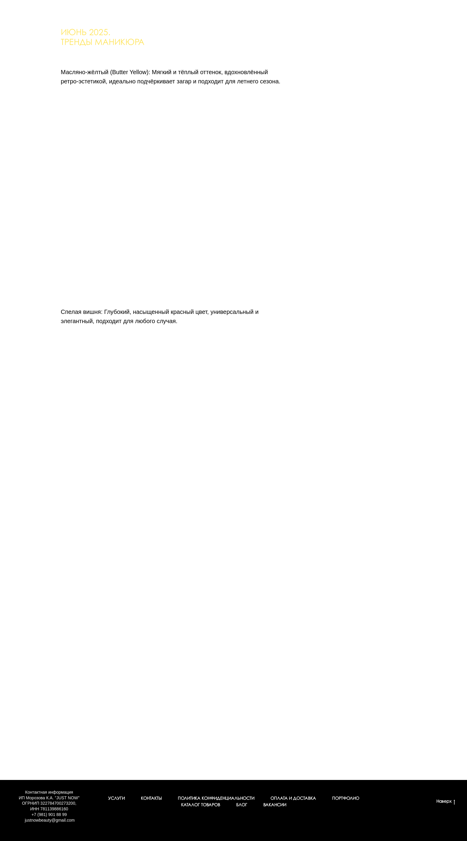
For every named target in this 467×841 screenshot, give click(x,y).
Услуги (116, 798)
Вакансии (274, 805)
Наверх (445, 802)
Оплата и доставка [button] (293, 798)
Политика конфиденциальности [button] (216, 798)
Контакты (151, 798)
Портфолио (345, 798)
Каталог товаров (200, 805)
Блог (241, 805)
